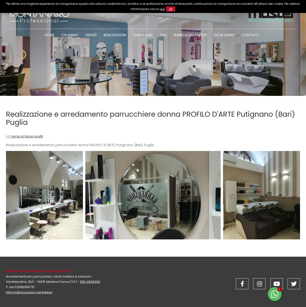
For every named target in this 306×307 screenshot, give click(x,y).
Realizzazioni (115, 35)
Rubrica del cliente (190, 35)
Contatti (250, 35)
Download (143, 35)
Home (49, 35)
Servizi (91, 35)
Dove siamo (224, 35)
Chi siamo (69, 35)
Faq (163, 35)
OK (171, 9)
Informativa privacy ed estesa (29, 292)
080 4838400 (90, 281)
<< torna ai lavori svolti (24, 136)
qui (162, 9)
